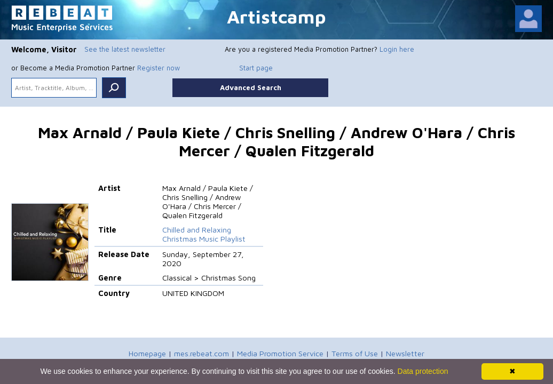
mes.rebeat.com (201, 353)
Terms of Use (354, 353)
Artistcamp (276, 16)
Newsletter (405, 353)
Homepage (147, 353)
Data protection (423, 371)
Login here (397, 49)
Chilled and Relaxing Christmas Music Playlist (204, 234)
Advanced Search (250, 87)
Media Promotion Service (280, 353)
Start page (256, 67)
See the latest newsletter (124, 49)
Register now (158, 67)
